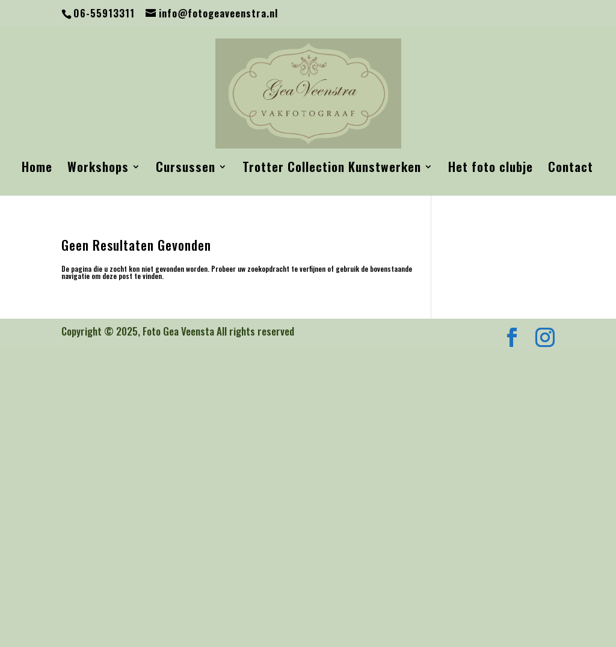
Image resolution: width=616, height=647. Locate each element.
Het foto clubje (490, 169)
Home (37, 169)
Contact (570, 169)
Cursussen (185, 169)
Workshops (98, 169)
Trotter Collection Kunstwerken (331, 169)
